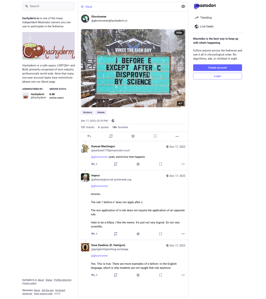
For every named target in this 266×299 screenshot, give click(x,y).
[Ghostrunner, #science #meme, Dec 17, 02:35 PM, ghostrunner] (133, 76)
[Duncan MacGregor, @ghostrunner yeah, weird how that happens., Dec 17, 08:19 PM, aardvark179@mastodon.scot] (133, 155)
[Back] (128, 6)
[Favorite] (133, 136)
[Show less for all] (183, 6)
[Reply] (89, 136)
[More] (177, 136)
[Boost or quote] (111, 136)
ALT (180, 103)
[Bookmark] (155, 136)
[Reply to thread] (94, 164)
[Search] (48, 6)
